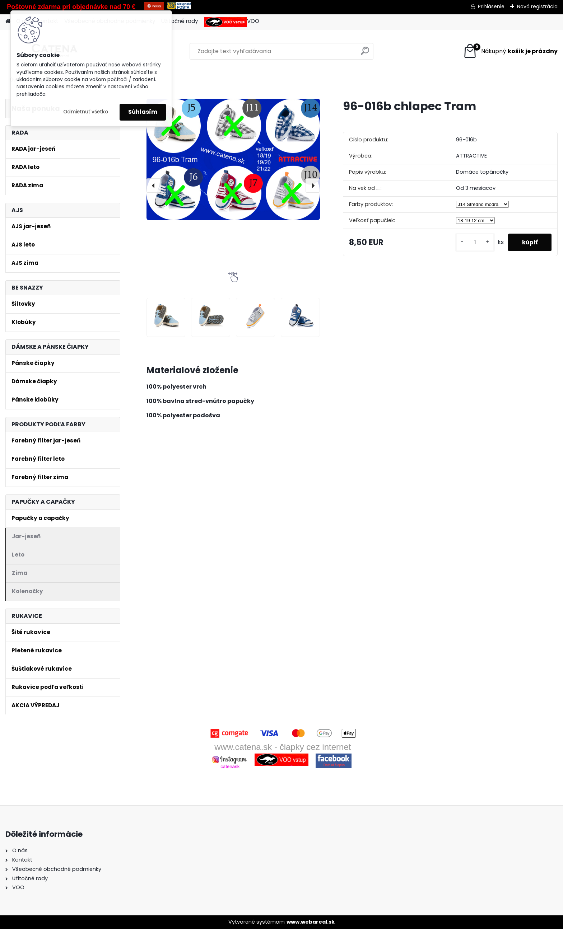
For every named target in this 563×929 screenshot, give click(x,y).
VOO (231, 22)
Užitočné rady (179, 21)
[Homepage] (7, 21)
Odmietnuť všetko (85, 111)
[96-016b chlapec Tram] (233, 159)
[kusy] (474, 242)
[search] (365, 54)
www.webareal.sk (311, 921)
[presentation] (153, 185)
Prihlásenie (491, 6)
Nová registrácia (537, 6)
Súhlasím (142, 112)
